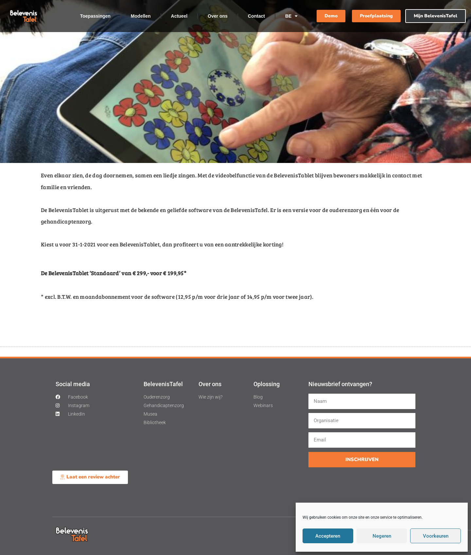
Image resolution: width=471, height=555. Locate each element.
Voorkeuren (435, 536)
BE (291, 16)
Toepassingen (95, 16)
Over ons (218, 16)
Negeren (382, 536)
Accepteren (327, 536)
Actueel (179, 16)
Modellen (141, 16)
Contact (256, 16)
